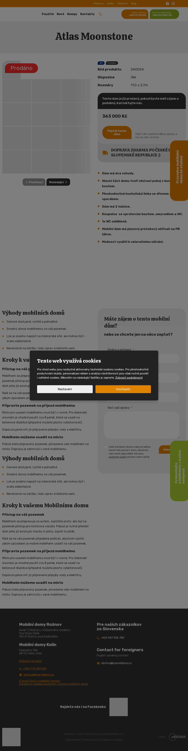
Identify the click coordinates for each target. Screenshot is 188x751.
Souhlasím (123, 389)
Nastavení (65, 389)
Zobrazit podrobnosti (129, 377)
